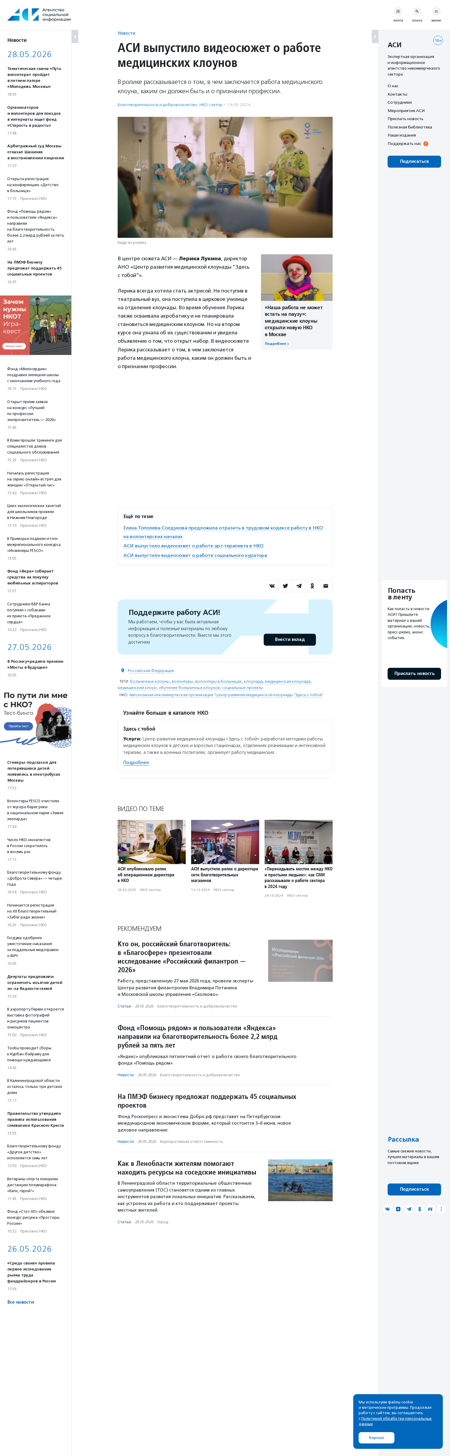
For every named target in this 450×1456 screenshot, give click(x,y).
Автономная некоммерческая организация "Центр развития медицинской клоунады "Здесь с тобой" (226, 693)
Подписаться (414, 161)
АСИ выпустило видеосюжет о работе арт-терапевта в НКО (196, 545)
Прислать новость (405, 118)
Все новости (20, 1302)
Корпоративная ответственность (191, 1141)
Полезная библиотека (410, 127)
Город (162, 1221)
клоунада (253, 680)
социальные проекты (242, 686)
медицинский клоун (137, 686)
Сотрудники (400, 102)
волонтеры (182, 680)
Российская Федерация (151, 669)
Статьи (124, 1005)
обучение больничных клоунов (189, 686)
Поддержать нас (404, 143)
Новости (126, 33)
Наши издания (402, 135)
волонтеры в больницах (218, 680)
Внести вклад (290, 639)
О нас (393, 85)
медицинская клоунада (288, 680)
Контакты (397, 94)
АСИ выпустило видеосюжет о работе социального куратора (197, 555)
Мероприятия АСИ (406, 110)
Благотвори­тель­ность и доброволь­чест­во (157, 104)
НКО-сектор (210, 104)
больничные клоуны (150, 680)
